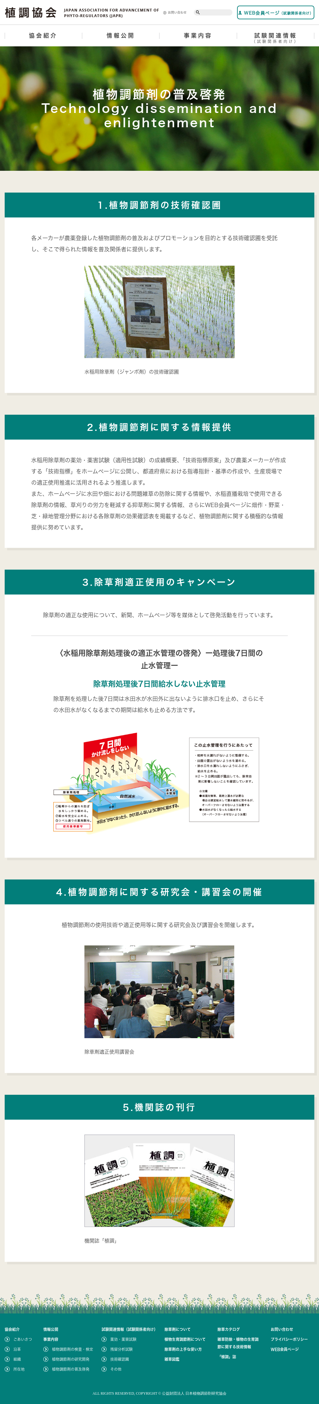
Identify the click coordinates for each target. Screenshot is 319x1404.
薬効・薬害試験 (123, 1339)
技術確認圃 (119, 1359)
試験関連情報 (276, 39)
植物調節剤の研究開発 (70, 1359)
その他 (115, 1369)
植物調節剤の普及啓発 (70, 1369)
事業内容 (198, 35)
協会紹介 (43, 35)
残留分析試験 (121, 1349)
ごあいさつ (22, 1339)
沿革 (17, 1349)
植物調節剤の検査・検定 (72, 1349)
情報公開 (121, 35)
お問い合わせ (175, 12)
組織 (17, 1359)
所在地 (19, 1369)
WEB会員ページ (276, 13)
